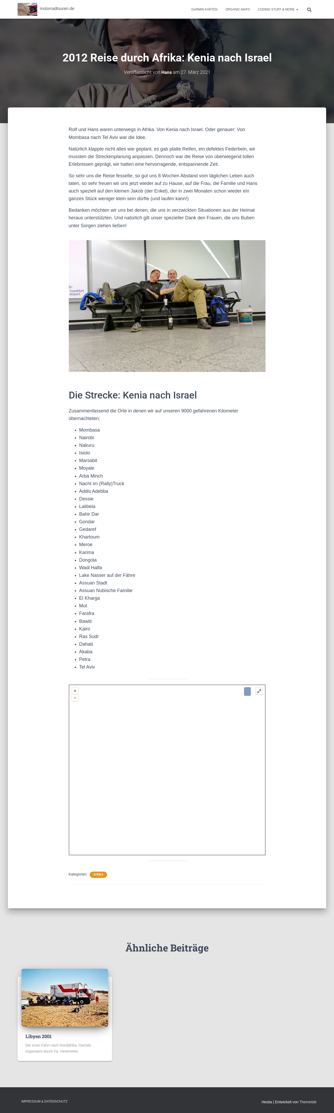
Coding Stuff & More (278, 9)
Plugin (255, 850)
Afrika (98, 874)
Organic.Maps (237, 9)
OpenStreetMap (204, 850)
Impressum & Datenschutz (45, 1101)
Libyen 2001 (38, 1036)
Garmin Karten (204, 9)
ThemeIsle (307, 1102)
